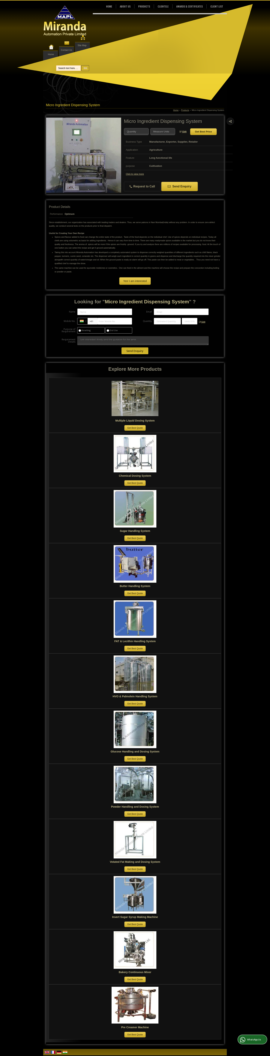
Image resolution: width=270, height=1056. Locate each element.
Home (51, 54)
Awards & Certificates (189, 6)
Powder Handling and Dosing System (135, 806)
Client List (216, 6)
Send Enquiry (179, 186)
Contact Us (66, 50)
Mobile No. (69, 321)
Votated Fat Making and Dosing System (135, 861)
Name (72, 311)
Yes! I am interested (135, 281)
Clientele (163, 6)
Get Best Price (203, 131)
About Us (125, 6)
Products (144, 6)
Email (149, 311)
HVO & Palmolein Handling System (135, 696)
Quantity (147, 321)
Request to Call (142, 186)
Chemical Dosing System (135, 475)
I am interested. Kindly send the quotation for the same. (142, 340)
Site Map (82, 45)
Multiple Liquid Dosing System (134, 420)
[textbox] (162, 131)
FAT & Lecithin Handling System (135, 641)
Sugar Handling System (135, 530)
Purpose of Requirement (68, 330)
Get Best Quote (135, 428)
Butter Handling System (135, 586)
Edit (183, 131)
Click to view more (135, 174)
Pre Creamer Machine (135, 1027)
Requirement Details (68, 340)
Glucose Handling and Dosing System (135, 751)
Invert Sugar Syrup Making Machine (135, 916)
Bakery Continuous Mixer (135, 972)
